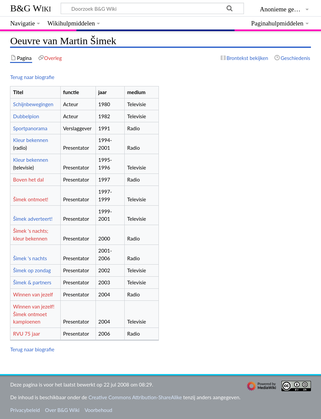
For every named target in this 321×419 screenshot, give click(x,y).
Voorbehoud (98, 410)
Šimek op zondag (32, 270)
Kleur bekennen (30, 140)
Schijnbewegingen (33, 104)
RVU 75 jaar (26, 334)
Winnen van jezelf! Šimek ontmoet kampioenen (33, 314)
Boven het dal (28, 180)
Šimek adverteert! (33, 219)
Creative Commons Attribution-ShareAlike (135, 397)
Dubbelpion (26, 116)
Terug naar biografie (32, 77)
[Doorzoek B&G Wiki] (152, 8)
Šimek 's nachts (30, 258)
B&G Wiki (30, 8)
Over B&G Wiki (62, 410)
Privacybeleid (25, 410)
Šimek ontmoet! (30, 199)
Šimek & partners (32, 282)
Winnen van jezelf (33, 294)
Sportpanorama (30, 128)
